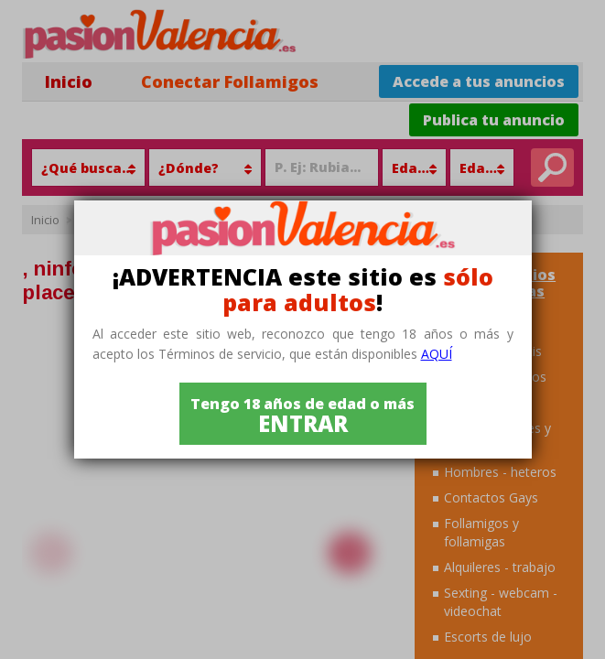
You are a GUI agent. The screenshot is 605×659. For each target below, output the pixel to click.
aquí (436, 353)
